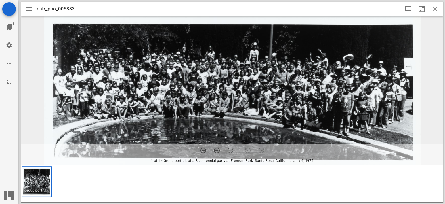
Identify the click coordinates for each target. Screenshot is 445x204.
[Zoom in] (203, 150)
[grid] (232, 183)
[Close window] (435, 9)
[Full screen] (9, 81)
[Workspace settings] (9, 45)
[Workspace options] (9, 63)
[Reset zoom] (230, 150)
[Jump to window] (9, 27)
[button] (36, 182)
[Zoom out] (217, 150)
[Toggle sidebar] (29, 9)
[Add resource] (9, 9)
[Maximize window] (422, 9)
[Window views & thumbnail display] (408, 9)
